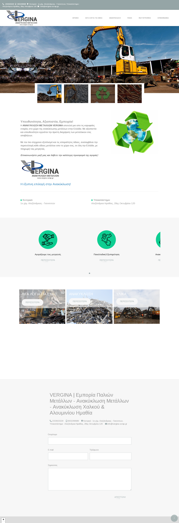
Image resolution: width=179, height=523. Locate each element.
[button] (13, 57)
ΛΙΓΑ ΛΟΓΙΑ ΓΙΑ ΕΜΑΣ (94, 18)
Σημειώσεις (52, 465)
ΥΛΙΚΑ (129, 18)
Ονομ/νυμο (52, 434)
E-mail (50, 450)
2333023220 (9, 4)
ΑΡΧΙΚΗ (75, 18)
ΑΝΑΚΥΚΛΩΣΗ (115, 18)
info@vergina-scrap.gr (49, 6)
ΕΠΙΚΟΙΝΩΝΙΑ (163, 18)
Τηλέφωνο (94, 450)
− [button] (3, 521)
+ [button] (3, 517)
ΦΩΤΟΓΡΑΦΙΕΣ (145, 18)
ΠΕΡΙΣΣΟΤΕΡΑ (32, 262)
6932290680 (21, 4)
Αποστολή (120, 496)
